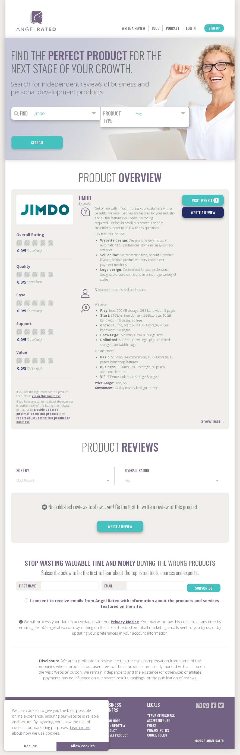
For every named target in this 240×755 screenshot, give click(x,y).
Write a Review (88, 28)
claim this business (46, 380)
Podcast (146, 28)
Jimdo (84, 182)
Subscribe (203, 569)
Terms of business (161, 694)
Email (108, 570)
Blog (120, 28)
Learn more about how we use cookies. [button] (51, 730)
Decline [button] (30, 746)
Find (21, 113)
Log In (172, 28)
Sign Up (206, 28)
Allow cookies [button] (83, 746)
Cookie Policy (157, 714)
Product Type (112, 117)
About (21, 694)
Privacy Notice (125, 601)
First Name (27, 570)
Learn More (68, 694)
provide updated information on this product (37, 395)
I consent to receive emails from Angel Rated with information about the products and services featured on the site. (122, 582)
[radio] (19, 227)
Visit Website (206, 184)
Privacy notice (158, 709)
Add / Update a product (114, 707)
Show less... (212, 404)
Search (211, 114)
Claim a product (116, 714)
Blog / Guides (26, 699)
